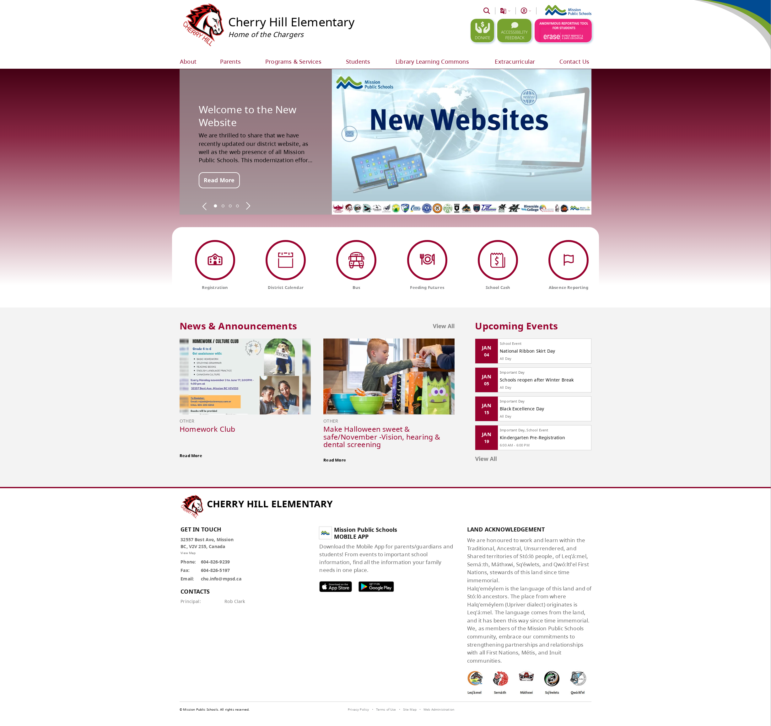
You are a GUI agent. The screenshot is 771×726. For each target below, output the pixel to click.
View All (444, 326)
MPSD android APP (376, 586)
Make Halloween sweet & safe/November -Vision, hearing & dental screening (381, 436)
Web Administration (438, 709)
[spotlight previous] (205, 206)
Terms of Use (386, 709)
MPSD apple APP (335, 586)
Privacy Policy (358, 709)
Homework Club (207, 429)
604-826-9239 (215, 562)
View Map (188, 553)
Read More (219, 180)
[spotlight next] (248, 206)
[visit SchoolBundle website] (575, 710)
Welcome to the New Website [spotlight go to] (248, 116)
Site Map (410, 709)
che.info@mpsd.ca (221, 579)
